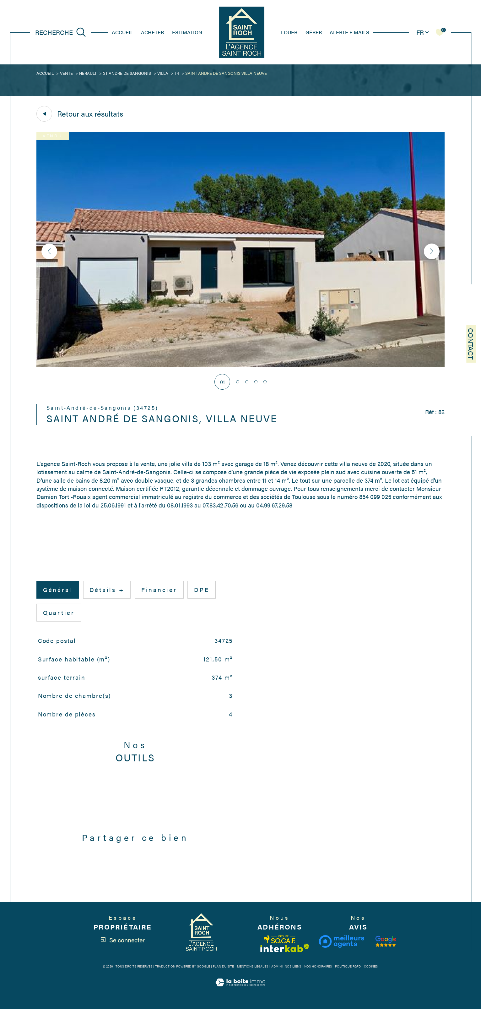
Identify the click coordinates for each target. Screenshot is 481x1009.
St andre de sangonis (127, 73)
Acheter (152, 32)
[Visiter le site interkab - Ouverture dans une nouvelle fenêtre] (284, 948)
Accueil (122, 32)
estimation (187, 32)
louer (289, 32)
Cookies (371, 966)
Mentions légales (252, 966)
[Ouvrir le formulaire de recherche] (60, 32)
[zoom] (240, 365)
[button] (432, 251)
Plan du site (223, 966)
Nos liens (293, 966)
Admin (276, 966)
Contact (471, 343)
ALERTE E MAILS (349, 32)
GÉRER (313, 32)
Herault (88, 73)
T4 (177, 73)
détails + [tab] (106, 589)
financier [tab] (159, 589)
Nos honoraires (318, 966)
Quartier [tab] (59, 612)
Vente (66, 73)
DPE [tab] (201, 589)
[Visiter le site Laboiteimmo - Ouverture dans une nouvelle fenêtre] (240, 989)
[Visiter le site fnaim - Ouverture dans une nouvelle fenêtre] (279, 939)
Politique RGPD (348, 966)
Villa (162, 73)
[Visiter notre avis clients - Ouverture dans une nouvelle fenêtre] (385, 941)
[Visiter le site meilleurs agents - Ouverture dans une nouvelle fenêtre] (341, 941)
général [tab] (57, 589)
